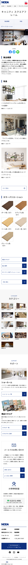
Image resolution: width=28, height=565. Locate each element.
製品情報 (16, 532)
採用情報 (16, 529)
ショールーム (5, 535)
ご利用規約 (16, 557)
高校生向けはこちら (6, 532)
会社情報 (3, 529)
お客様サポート (5, 538)
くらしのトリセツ (19, 538)
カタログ (16, 535)
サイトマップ (23, 557)
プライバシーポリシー (6, 557)
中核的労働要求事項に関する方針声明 (14, 559)
